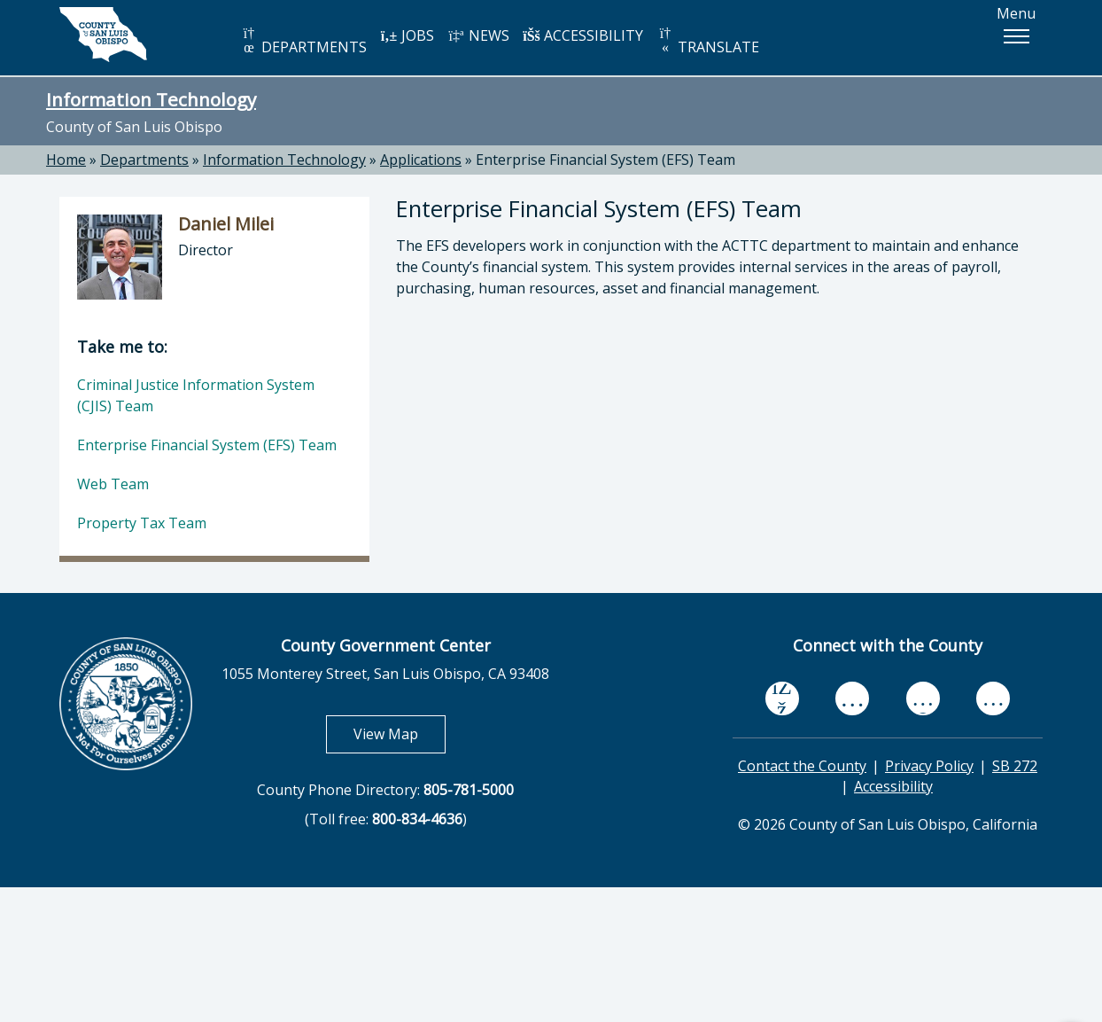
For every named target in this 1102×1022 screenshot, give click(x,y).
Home (66, 159)
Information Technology (151, 99)
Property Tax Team (141, 523)
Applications (421, 159)
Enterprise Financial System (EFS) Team (605, 159)
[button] (1016, 36)
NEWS (478, 35)
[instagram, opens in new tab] (993, 698)
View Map (399, 733)
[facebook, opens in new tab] (782, 698)
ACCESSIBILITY (583, 35)
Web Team (113, 484)
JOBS (407, 35)
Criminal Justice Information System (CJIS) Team (195, 395)
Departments (144, 159)
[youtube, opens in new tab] (852, 698)
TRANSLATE (707, 41)
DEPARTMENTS (303, 41)
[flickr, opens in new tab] (923, 698)
